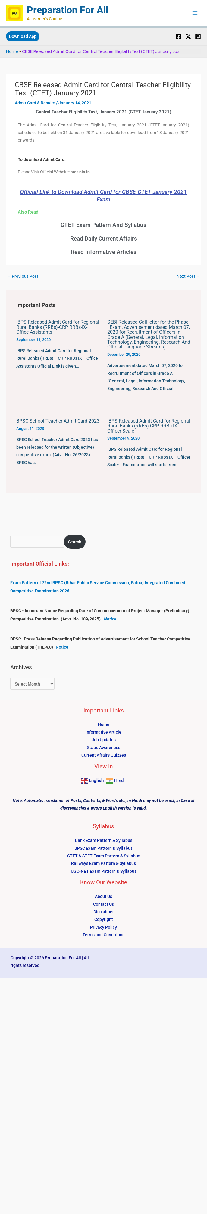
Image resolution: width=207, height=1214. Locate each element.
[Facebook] (179, 37)
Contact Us (103, 904)
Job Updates (104, 739)
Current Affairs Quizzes (103, 755)
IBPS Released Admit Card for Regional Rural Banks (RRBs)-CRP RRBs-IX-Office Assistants (57, 327)
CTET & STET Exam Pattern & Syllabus (103, 855)
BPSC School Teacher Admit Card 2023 (57, 421)
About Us (103, 896)
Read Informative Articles (103, 251)
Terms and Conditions (103, 934)
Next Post (188, 276)
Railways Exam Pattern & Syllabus (103, 863)
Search (74, 541)
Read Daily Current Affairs (103, 238)
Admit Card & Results (35, 102)
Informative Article (103, 732)
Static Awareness (103, 747)
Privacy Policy (103, 927)
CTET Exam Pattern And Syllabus (103, 224)
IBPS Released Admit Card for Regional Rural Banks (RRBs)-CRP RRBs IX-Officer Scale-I (148, 426)
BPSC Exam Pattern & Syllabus (103, 848)
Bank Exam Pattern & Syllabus (103, 840)
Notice (110, 619)
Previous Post (22, 276)
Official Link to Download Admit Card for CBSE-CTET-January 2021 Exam (103, 195)
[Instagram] (198, 37)
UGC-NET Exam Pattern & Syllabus (103, 871)
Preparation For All (67, 10)
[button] (22, 36)
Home (12, 51)
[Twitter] (188, 37)
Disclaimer (103, 911)
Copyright (103, 919)
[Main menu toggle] (195, 13)
